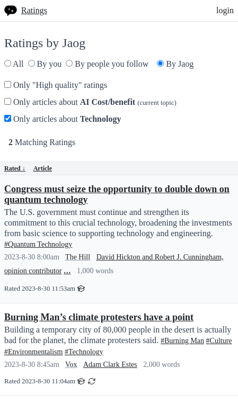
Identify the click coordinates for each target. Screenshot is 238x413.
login (225, 10)
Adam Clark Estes (110, 365)
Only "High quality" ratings (55, 84)
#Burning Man (182, 341)
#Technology (84, 352)
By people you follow (107, 63)
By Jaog (175, 63)
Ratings (34, 10)
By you (45, 63)
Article (42, 168)
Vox (71, 365)
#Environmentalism (33, 352)
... (67, 270)
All (14, 63)
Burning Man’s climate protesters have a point (98, 317)
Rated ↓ (14, 168)
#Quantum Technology (38, 244)
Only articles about (90, 101)
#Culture (219, 341)
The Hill (77, 257)
